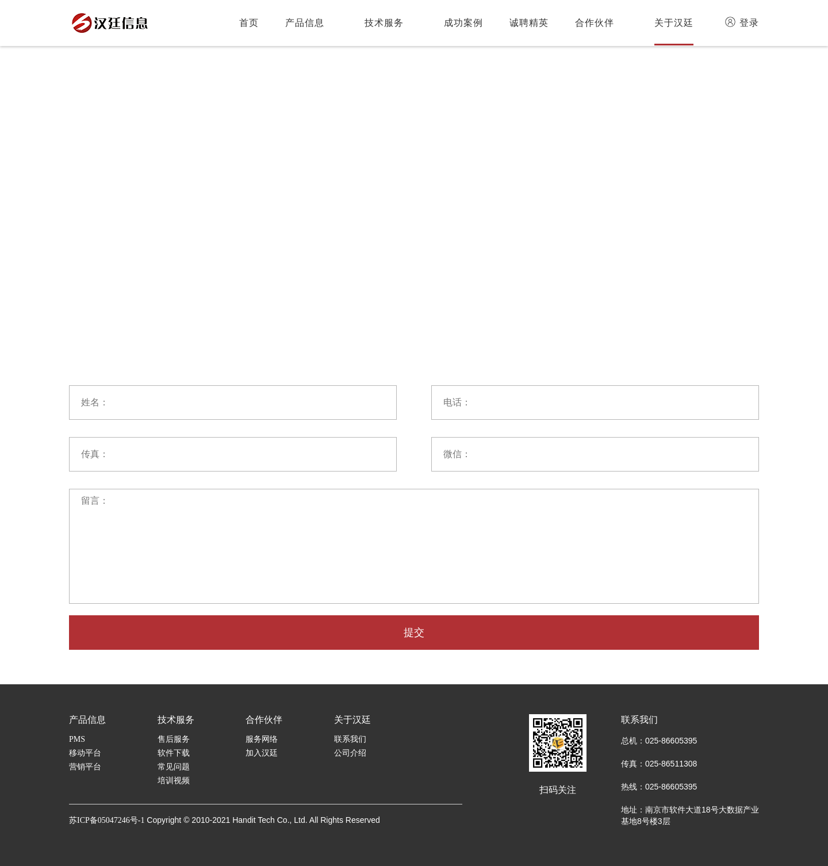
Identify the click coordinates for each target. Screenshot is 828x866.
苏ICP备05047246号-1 (106, 820)
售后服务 (174, 739)
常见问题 (174, 766)
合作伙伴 (594, 23)
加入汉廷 (262, 753)
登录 (741, 22)
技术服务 (384, 23)
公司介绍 (350, 753)
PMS (77, 739)
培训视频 (174, 780)
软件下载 (174, 753)
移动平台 (85, 753)
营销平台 (85, 766)
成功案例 (463, 23)
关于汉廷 (673, 23)
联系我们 (350, 739)
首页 (249, 23)
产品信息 (304, 23)
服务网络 (262, 739)
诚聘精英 (529, 23)
